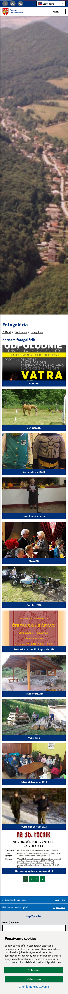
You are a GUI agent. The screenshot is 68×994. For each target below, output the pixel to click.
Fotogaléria (37, 331)
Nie (64, 899)
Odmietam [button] (34, 979)
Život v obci (21, 331)
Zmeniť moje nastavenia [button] (34, 986)
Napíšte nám (59, 907)
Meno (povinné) (10, 922)
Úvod (6, 331)
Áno (57, 899)
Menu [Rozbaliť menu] (58, 11)
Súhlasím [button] (34, 970)
